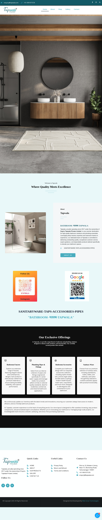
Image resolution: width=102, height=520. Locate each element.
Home (45, 9)
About (53, 9)
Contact (76, 9)
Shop (60, 9)
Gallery (67, 9)
